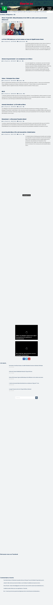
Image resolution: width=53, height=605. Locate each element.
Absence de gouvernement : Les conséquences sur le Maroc (17, 59)
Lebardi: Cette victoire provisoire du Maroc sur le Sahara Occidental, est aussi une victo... (22, 582)
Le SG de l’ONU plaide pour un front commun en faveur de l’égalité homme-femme (23, 39)
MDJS (3, 91)
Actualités (20, 41)
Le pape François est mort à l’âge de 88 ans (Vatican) (20, 389)
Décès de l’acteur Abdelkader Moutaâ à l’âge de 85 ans (20, 371)
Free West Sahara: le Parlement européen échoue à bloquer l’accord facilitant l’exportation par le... (24, 580)
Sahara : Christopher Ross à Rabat (10, 78)
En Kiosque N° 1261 (26, 195)
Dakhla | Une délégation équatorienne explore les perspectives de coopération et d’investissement (27, 11)
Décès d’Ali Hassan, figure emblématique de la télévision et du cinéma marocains (26, 377)
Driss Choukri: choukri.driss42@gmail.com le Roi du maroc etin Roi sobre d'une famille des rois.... (24, 585)
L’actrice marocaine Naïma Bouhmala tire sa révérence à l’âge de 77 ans (24, 383)
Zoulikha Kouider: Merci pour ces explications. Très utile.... (16, 588)
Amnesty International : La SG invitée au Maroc (14, 104)
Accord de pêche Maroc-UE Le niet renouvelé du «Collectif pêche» (18, 132)
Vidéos (19, 21)
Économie (20, 134)
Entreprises (20, 93)
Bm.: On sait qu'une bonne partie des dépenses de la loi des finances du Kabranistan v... (22, 591)
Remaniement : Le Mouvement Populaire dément (14, 119)
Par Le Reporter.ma (6, 21)
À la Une (19, 61)
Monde (23, 41)
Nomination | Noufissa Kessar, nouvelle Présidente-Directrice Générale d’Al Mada (26, 365)
